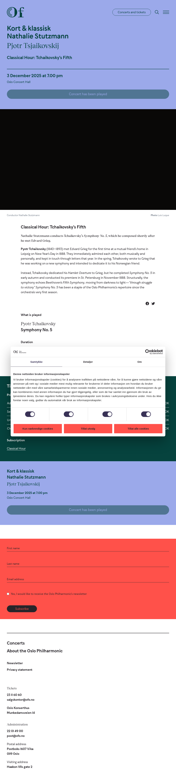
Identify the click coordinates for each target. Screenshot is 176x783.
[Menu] (166, 12)
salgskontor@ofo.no (20, 699)
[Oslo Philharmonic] (15, 12)
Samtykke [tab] (36, 361)
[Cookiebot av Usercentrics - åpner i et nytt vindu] (148, 351)
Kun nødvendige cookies (38, 428)
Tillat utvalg (88, 428)
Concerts (16, 643)
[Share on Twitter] (153, 303)
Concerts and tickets (132, 12)
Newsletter (15, 663)
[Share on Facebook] (147, 303)
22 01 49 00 (15, 731)
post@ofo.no (16, 736)
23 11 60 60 (14, 695)
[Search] (157, 12)
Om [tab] (139, 361)
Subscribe (22, 608)
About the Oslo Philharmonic (35, 650)
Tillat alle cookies (138, 428)
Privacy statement (19, 669)
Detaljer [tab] (88, 361)
